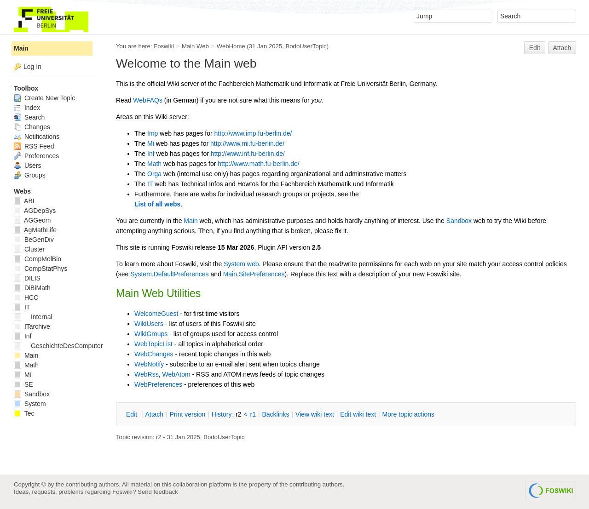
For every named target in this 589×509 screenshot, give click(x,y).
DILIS (27, 278)
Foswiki (164, 46)
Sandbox (459, 220)
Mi (150, 143)
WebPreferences (158, 384)
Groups (30, 175)
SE (23, 384)
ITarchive (32, 326)
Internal (33, 316)
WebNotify (149, 364)
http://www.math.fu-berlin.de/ (258, 163)
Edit (534, 47)
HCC (26, 297)
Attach (562, 47)
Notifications (36, 136)
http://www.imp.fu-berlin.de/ (253, 133)
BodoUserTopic (305, 46)
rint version (188, 414)
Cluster (29, 249)
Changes (32, 127)
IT (150, 184)
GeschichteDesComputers (60, 345)
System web (241, 264)
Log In (32, 66)
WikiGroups (150, 333)
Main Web (195, 46)
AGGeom (32, 220)
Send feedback (158, 491)
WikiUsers (148, 323)
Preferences (36, 156)
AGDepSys (35, 210)
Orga (154, 173)
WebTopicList (153, 344)
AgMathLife (35, 230)
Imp (152, 133)
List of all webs (157, 204)
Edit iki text (358, 414)
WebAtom (176, 374)
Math (154, 163)
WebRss (146, 374)
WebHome (231, 46)
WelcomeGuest (156, 313)
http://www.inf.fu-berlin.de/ (248, 153)
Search (29, 117)
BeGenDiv (34, 239)
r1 (253, 414)
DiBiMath (32, 288)
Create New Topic (44, 98)
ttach (154, 414)
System (30, 403)
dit (132, 414)
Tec (24, 413)
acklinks (275, 414)
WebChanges (153, 354)
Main (190, 220)
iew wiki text (314, 414)
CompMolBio (37, 259)
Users (27, 165)
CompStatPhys (40, 268)
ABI (24, 201)
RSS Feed (34, 146)
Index (27, 107)
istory (222, 414)
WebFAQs (147, 100)
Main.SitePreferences (254, 274)
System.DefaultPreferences (169, 274)
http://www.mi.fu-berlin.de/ (247, 143)
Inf (151, 153)
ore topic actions (408, 414)
